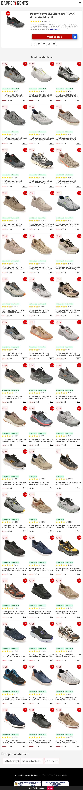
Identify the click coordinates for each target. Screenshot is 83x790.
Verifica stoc (62, 36)
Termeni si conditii (22, 775)
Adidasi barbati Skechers (32, 761)
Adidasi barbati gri (11, 761)
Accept (50, 788)
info (24, 100)
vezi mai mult (55, 29)
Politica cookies (61, 775)
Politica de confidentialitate (42, 775)
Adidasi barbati (51, 761)
